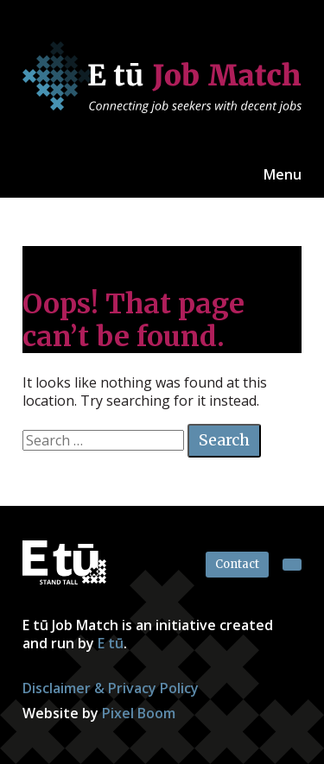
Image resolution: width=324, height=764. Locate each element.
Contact (237, 564)
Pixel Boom (138, 713)
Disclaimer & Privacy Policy (110, 688)
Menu (283, 175)
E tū (111, 643)
